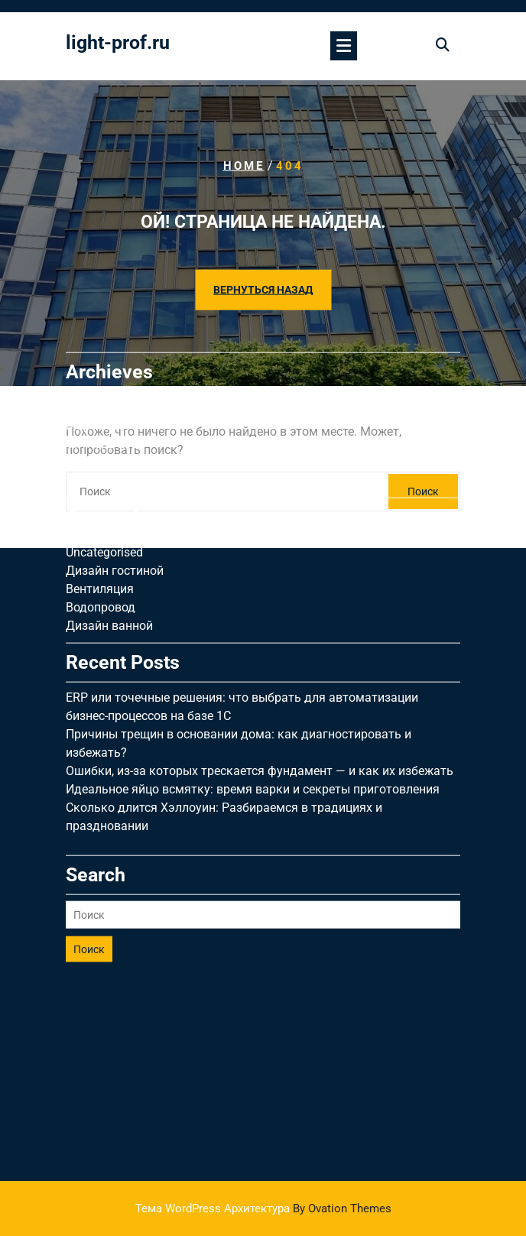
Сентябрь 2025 (108, 392)
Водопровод (100, 537)
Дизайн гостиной (115, 501)
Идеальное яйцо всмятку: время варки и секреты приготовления (253, 719)
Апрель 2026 (102, 337)
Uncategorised (104, 482)
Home (244, 166)
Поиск (89, 880)
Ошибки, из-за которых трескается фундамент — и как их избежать (259, 701)
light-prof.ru (118, 42)
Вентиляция (100, 519)
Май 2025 (93, 411)
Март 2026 (96, 356)
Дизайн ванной (109, 556)
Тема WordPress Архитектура (263, 1208)
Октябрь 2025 (105, 374)
